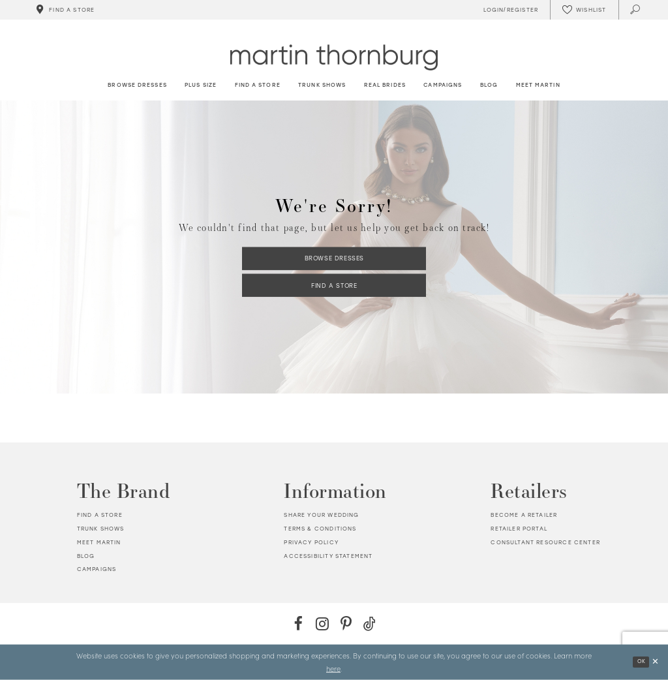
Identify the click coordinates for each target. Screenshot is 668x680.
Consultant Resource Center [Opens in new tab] (545, 542)
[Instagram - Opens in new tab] (321, 623)
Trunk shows (101, 528)
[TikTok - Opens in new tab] (369, 623)
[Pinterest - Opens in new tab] (346, 623)
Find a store (100, 515)
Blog (86, 556)
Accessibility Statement (328, 556)
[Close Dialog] (655, 662)
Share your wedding (321, 515)
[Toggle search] (635, 10)
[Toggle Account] (509, 10)
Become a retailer (524, 515)
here (333, 668)
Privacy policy (311, 542)
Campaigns (97, 569)
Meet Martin (99, 542)
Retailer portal (519, 528)
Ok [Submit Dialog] (641, 661)
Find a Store (334, 284)
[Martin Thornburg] (334, 57)
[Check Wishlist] (584, 10)
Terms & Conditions (320, 528)
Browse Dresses (334, 258)
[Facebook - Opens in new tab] (298, 623)
